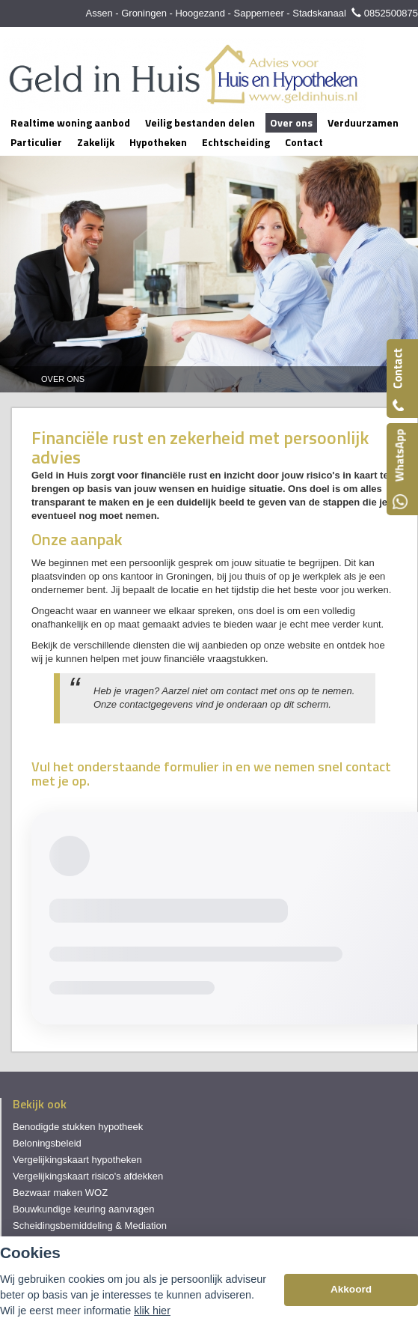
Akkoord (351, 1289)
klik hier (152, 1311)
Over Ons (62, 378)
